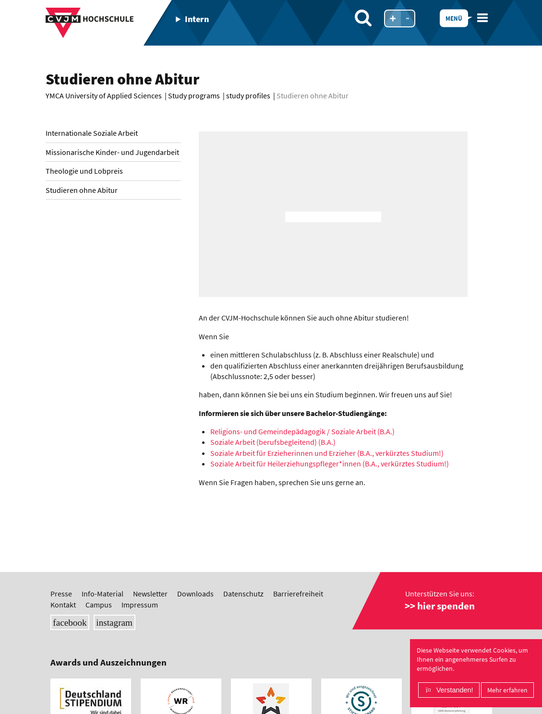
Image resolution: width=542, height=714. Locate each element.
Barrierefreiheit (298, 593)
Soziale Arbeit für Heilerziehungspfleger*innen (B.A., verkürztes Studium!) (329, 463)
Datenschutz (243, 593)
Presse (61, 593)
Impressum (139, 604)
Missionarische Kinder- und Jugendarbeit (112, 152)
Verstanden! (454, 690)
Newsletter (150, 593)
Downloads (195, 593)
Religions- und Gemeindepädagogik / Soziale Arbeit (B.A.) (302, 431)
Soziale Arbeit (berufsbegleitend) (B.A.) (273, 442)
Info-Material (102, 593)
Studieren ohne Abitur (82, 190)
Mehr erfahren (507, 690)
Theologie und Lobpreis (84, 171)
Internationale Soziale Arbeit (92, 133)
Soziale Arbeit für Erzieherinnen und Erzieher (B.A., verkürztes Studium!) (327, 453)
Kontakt (63, 604)
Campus (98, 604)
